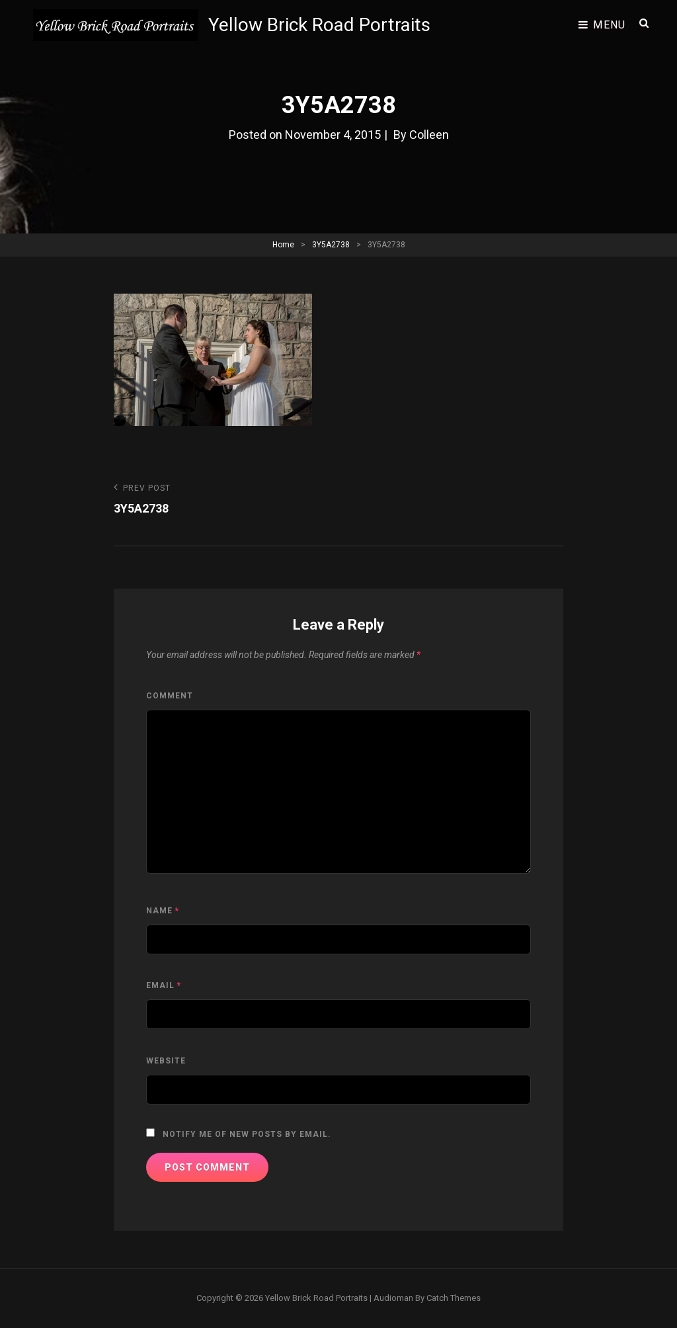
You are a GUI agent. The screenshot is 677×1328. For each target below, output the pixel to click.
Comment (169, 695)
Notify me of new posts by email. (247, 1134)
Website (166, 1060)
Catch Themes (453, 1298)
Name (162, 910)
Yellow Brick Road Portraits (319, 25)
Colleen (429, 135)
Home (283, 244)
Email (163, 985)
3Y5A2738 (331, 244)
